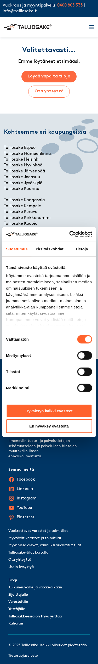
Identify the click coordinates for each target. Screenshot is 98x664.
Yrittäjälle (16, 609)
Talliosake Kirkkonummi (27, 218)
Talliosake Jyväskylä (23, 183)
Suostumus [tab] (17, 248)
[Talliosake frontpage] (43, 27)
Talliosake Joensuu (22, 177)
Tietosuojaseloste (23, 656)
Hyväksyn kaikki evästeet (48, 410)
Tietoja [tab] (81, 248)
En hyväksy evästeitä (49, 426)
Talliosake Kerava (21, 212)
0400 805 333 (70, 5)
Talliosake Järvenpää (24, 171)
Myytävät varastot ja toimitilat (34, 538)
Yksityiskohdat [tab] (50, 248)
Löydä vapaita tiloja (49, 76)
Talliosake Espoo (20, 148)
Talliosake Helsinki (21, 159)
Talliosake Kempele (22, 206)
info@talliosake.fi (20, 11)
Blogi (12, 580)
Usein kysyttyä (21, 567)
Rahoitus (16, 624)
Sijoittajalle (18, 595)
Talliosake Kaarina (21, 189)
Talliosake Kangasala (24, 200)
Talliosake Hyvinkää (23, 165)
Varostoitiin (18, 602)
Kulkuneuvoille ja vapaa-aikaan (35, 587)
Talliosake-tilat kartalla (28, 553)
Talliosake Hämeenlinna (27, 154)
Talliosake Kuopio (20, 224)
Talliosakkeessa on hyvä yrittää (35, 616)
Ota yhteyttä (49, 91)
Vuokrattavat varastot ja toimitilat (38, 531)
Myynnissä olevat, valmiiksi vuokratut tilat (44, 545)
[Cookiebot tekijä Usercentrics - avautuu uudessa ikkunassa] (70, 234)
